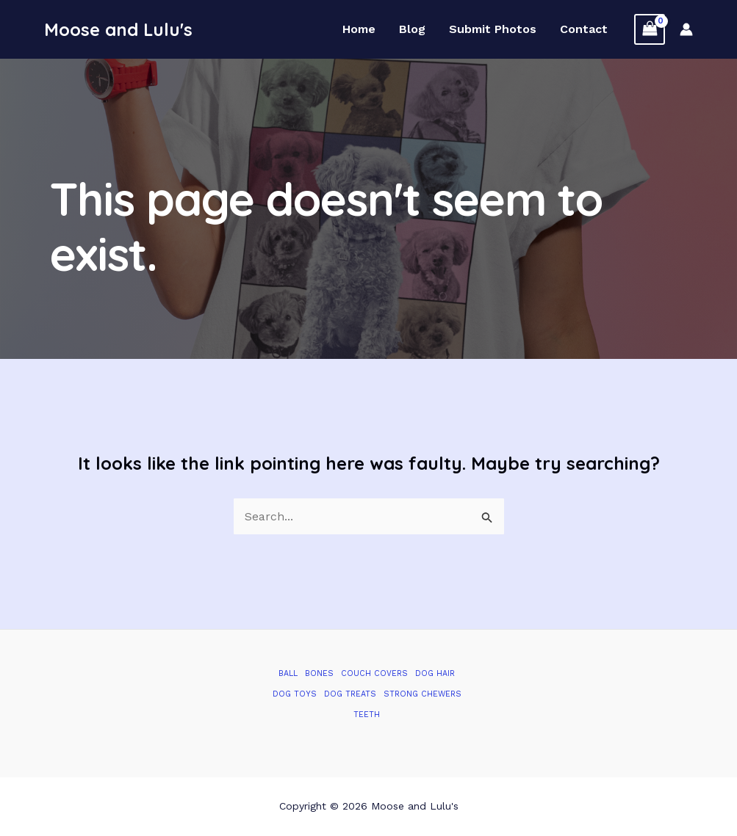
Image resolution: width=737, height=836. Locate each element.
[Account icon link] (686, 29)
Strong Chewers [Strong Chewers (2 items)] (422, 694)
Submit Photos (492, 29)
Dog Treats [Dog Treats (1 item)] (350, 694)
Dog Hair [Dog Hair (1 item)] (435, 673)
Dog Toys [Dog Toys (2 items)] (295, 694)
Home (358, 29)
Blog (412, 29)
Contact (584, 29)
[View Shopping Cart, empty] (649, 29)
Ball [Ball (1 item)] (288, 673)
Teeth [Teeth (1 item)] (366, 714)
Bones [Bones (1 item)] (319, 673)
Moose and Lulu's (118, 29)
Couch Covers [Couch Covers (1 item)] (374, 673)
